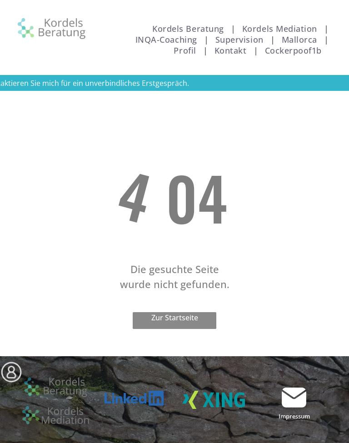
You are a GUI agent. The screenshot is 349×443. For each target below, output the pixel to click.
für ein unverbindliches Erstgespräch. (125, 83)
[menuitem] (190, 28)
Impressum (294, 416)
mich (50, 83)
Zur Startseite (174, 318)
